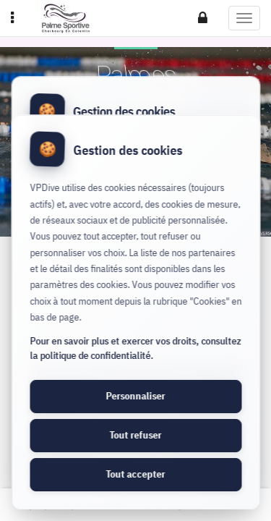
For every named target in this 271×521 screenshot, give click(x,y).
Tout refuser (136, 434)
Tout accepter (135, 473)
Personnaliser (135, 395)
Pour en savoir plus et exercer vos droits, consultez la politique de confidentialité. (135, 348)
